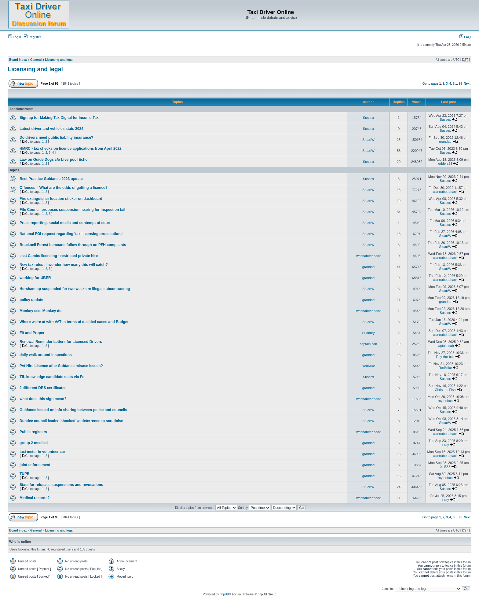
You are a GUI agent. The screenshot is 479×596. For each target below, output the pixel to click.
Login (14, 37)
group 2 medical (34, 443)
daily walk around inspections (46, 355)
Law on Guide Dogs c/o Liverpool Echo (54, 159)
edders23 (445, 163)
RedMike (368, 366)
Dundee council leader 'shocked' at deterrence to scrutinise (71, 421)
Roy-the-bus (445, 357)
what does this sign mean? (43, 399)
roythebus (445, 401)
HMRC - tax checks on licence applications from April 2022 (71, 148)
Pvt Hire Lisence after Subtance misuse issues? (61, 366)
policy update (31, 300)
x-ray (445, 445)
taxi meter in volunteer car (42, 452)
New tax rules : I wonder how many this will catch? (64, 265)
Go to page (430, 83)
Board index (18, 59)
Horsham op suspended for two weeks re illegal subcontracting (75, 289)
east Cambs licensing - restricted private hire (59, 256)
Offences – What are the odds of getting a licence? (64, 188)
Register (32, 37)
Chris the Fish (445, 390)
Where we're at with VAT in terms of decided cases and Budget (74, 322)
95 (460, 83)
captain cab (368, 344)
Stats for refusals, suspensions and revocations (61, 485)
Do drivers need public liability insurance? (56, 137)
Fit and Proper (32, 333)
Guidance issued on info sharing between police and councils (73, 410)
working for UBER (35, 278)
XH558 (445, 467)
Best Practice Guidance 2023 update (51, 179)
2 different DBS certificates (43, 388)
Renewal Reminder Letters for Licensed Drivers (61, 342)
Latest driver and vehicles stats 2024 (51, 129)
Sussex (368, 118)
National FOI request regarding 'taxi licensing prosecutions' (71, 234)
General (36, 59)
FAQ (465, 37)
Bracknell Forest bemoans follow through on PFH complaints (73, 245)
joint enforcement (35, 465)
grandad (445, 141)
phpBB (224, 594)
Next (467, 83)
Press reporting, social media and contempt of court (65, 223)
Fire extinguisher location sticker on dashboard (61, 199)
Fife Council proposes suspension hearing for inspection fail (72, 210)
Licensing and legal (59, 59)
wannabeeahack (445, 191)
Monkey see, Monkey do (40, 311)
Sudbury (368, 333)
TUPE (24, 474)
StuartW (368, 140)
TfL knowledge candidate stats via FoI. (53, 377)
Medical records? (35, 498)
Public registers (33, 432)
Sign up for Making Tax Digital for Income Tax (59, 118)
